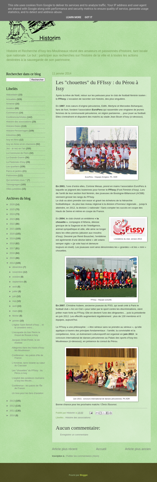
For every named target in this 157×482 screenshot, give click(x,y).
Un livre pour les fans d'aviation (27, 393)
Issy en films (12, 139)
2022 (12, 223)
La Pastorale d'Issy (15, 162)
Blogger (84, 475)
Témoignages (13, 184)
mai (14, 301)
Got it (88, 17)
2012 (12, 405)
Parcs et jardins (14, 171)
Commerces (12, 112)
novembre (17, 272)
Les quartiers (12, 166)
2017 (12, 248)
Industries (11, 135)
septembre (18, 281)
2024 (12, 214)
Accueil (101, 449)
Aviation (10, 108)
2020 (12, 233)
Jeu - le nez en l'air (15, 148)
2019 (12, 238)
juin (14, 296)
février (15, 315)
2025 (12, 209)
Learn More (73, 17)
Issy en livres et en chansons (20, 144)
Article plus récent (64, 449)
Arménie (10, 103)
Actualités (11, 99)
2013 (12, 400)
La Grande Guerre (15, 157)
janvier (16, 320)
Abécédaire (12, 94)
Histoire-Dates (13, 126)
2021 (12, 228)
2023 (12, 219)
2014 (12, 263)
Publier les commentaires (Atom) (82, 456)
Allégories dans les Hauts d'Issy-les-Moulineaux (28, 349)
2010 (12, 415)
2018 (12, 243)
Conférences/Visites (16, 117)
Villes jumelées (13, 189)
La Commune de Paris (17, 153)
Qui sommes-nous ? (16, 180)
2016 (12, 253)
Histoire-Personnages (17, 130)
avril (14, 306)
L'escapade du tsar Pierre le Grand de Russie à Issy (26, 333)
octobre (16, 276)
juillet (15, 291)
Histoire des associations (77, 417)
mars (15, 311)
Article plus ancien (138, 449)
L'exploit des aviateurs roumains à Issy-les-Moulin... (28, 379)
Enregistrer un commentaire (74, 434)
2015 (12, 258)
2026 (12, 204)
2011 (12, 410)
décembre (17, 267)
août (14, 286)
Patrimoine (11, 175)
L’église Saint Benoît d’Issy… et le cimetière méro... (28, 326)
